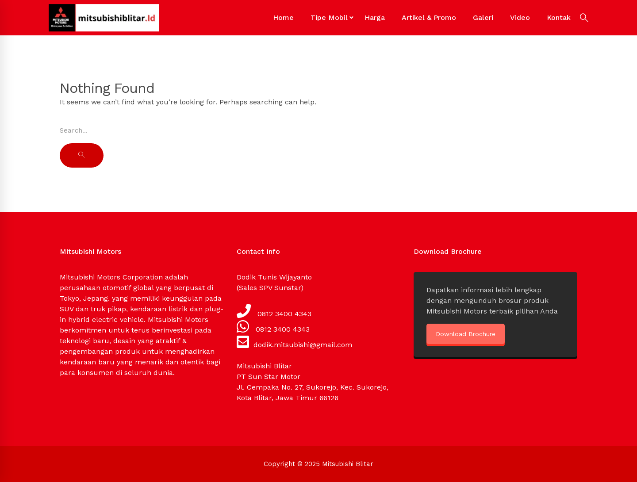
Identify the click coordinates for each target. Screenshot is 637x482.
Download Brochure (465, 333)
